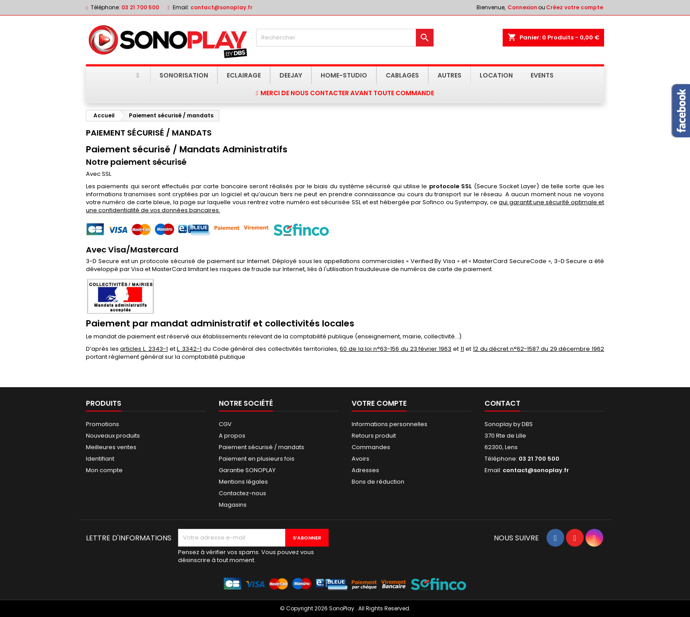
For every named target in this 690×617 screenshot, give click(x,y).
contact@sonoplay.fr (221, 7)
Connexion (522, 7)
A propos (232, 435)
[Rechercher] (345, 38)
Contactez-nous (242, 493)
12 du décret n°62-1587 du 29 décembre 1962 (538, 349)
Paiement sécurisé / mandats (261, 447)
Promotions (102, 424)
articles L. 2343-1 (143, 349)
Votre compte (379, 403)
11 (462, 349)
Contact (502, 403)
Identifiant (100, 458)
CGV (225, 424)
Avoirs (360, 458)
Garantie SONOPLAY (247, 470)
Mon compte (104, 470)
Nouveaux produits (113, 435)
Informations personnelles (389, 424)
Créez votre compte (574, 7)
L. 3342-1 (189, 349)
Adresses (365, 470)
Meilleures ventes (111, 447)
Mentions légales (243, 481)
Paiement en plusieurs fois (257, 458)
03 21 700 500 (140, 7)
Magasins (233, 505)
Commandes (371, 447)
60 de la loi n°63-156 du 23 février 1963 (395, 349)
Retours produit (374, 435)
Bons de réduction (378, 481)
